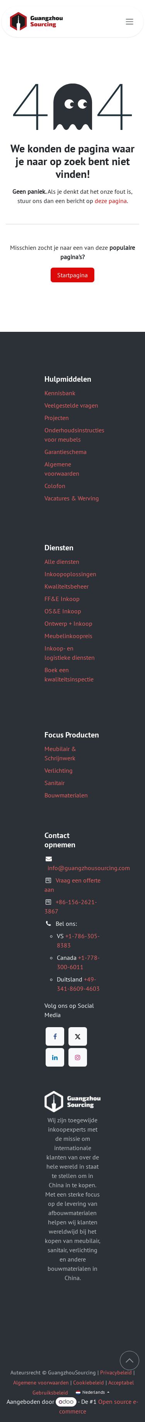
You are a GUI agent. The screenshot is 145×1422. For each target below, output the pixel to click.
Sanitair (54, 783)
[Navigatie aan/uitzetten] (129, 22)
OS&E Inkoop (62, 611)
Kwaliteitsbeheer (66, 586)
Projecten (56, 418)
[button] (129, 1360)
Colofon (54, 486)
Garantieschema (65, 452)
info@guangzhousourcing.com (89, 868)
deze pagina (111, 201)
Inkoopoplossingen (70, 574)
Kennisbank (59, 393)
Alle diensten (61, 561)
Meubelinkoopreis (68, 636)
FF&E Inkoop (62, 599)
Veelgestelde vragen (71, 405)
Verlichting (58, 770)
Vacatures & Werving (71, 498)
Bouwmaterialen (66, 795)
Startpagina (72, 275)
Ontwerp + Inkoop (68, 623)
